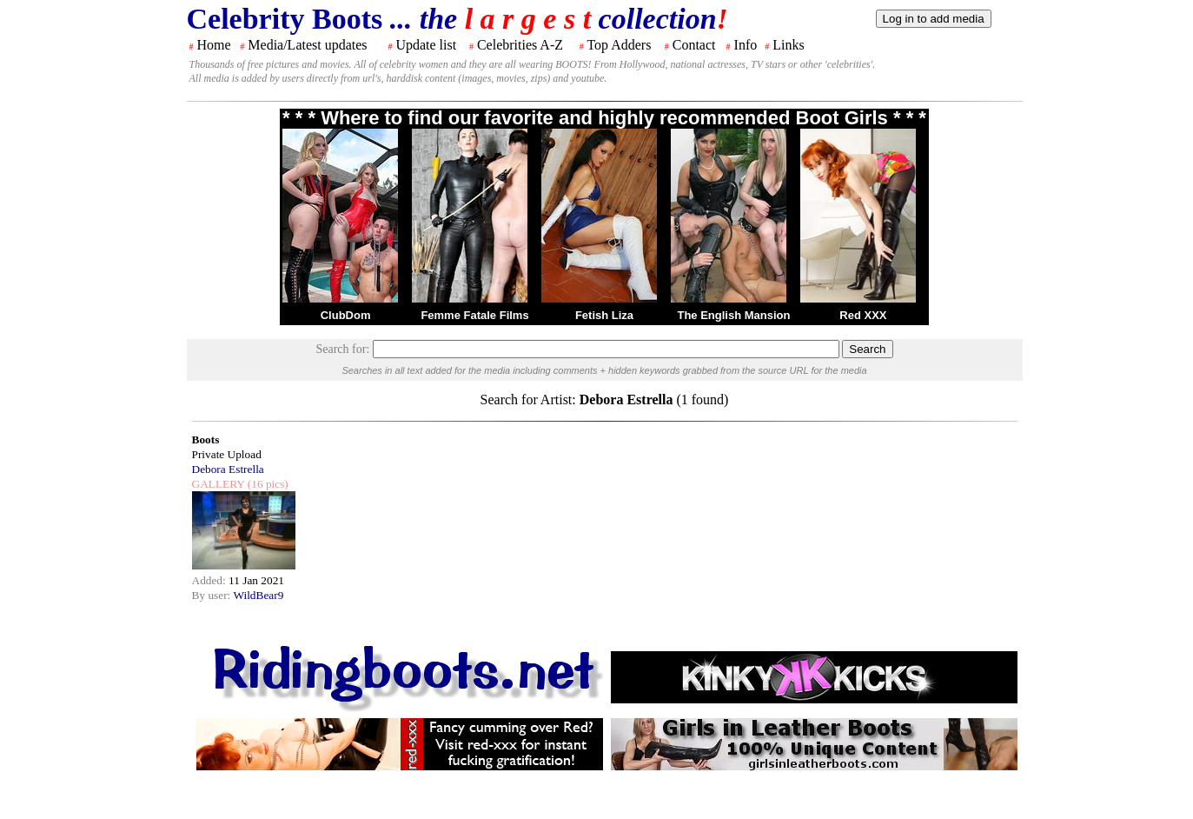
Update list (425, 44)
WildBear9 (258, 595)
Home (214, 44)
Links (788, 44)
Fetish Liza (604, 315)
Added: (210, 580)
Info (746, 44)
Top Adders (619, 44)
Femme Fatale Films (474, 315)
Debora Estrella (228, 469)
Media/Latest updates (307, 44)
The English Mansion (733, 315)
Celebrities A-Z (520, 44)
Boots (206, 439)
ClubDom (346, 315)
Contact (694, 44)
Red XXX (862, 315)
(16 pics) (266, 483)
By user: (213, 595)
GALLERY (218, 483)
